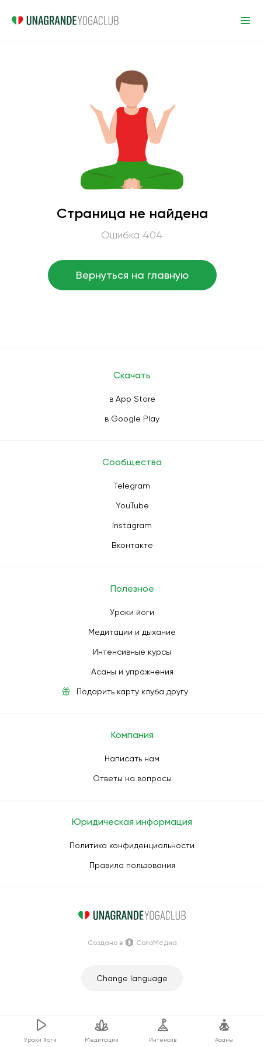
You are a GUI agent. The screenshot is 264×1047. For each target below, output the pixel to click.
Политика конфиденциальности (132, 845)
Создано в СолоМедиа (132, 942)
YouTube (132, 505)
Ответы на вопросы (132, 778)
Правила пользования (132, 865)
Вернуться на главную (132, 275)
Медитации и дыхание (132, 632)
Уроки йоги (132, 612)
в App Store (132, 398)
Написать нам (132, 758)
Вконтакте (132, 545)
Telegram (132, 485)
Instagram (132, 525)
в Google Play (132, 418)
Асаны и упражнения (132, 671)
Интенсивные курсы (132, 651)
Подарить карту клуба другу (132, 691)
